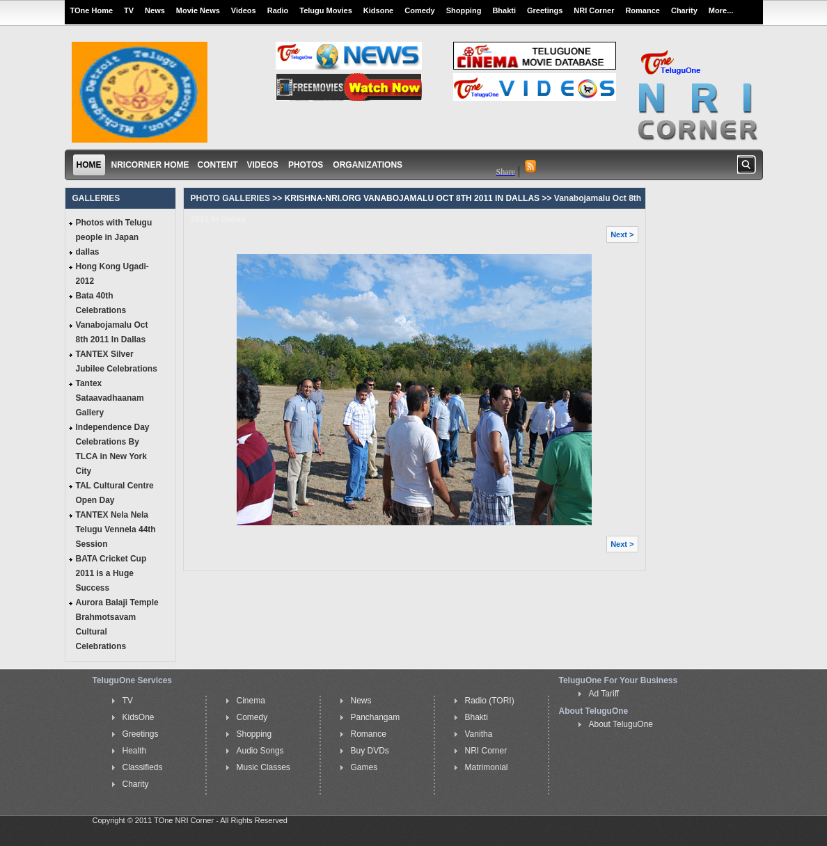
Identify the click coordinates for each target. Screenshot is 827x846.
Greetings (544, 10)
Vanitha (479, 734)
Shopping (464, 10)
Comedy (419, 10)
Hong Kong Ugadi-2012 (112, 274)
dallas (88, 252)
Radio (278, 10)
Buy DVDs (370, 751)
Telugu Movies (325, 10)
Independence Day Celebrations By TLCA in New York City (113, 449)
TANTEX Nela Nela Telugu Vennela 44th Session (116, 529)
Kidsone (378, 10)
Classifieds (143, 767)
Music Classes (263, 767)
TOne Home (91, 10)
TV (129, 10)
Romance (642, 10)
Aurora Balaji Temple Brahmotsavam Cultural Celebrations (117, 624)
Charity (684, 10)
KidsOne (139, 717)
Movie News (198, 10)
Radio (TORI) (489, 700)
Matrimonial (486, 767)
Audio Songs (260, 751)
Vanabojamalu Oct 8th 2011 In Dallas (112, 332)
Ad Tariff (604, 694)
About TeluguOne (621, 724)
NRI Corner (594, 10)
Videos (243, 10)
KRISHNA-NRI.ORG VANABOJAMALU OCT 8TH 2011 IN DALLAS (410, 198)
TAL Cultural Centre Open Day (115, 493)
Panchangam (375, 717)
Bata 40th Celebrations (101, 303)
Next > (622, 234)
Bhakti (504, 10)
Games (364, 767)
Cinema (251, 700)
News (155, 10)
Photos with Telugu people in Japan (114, 230)
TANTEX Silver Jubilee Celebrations (116, 361)
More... (721, 10)
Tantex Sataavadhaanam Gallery (110, 397)
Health (135, 751)
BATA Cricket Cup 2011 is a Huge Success (111, 573)
